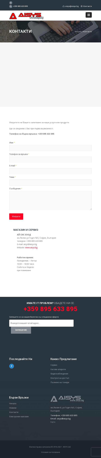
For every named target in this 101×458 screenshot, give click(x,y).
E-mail (12, 165)
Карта (52, 422)
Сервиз (53, 365)
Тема (12, 177)
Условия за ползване (50, 452)
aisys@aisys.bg (71, 6)
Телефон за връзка (19, 154)
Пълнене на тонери (59, 382)
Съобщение (15, 188)
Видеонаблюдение (59, 373)
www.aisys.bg (31, 247)
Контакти (86, 6)
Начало (78, 31)
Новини (12, 407)
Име (12, 142)
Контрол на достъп (59, 378)
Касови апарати (58, 369)
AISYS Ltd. (67, 447)
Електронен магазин (19, 416)
